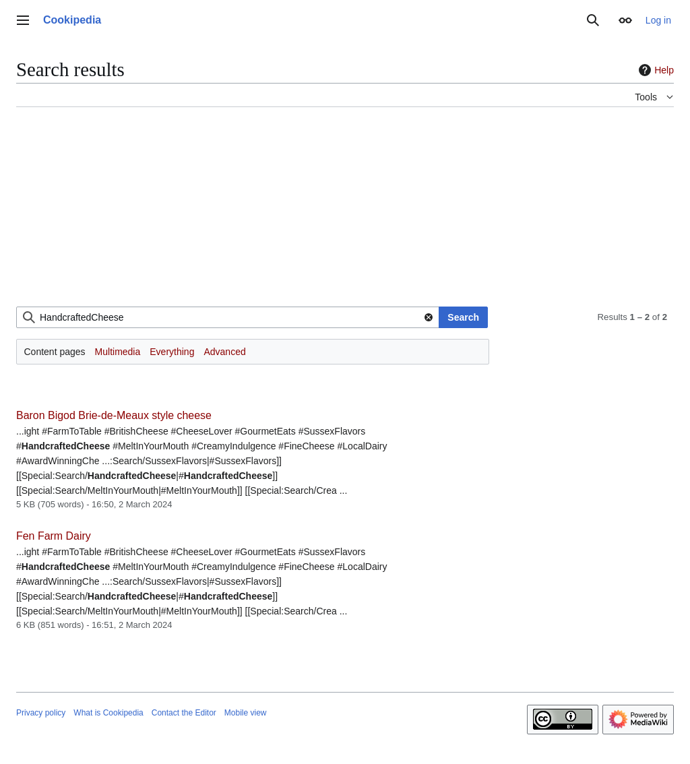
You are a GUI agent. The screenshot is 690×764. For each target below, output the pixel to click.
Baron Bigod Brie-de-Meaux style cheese (114, 415)
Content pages (55, 351)
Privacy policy (40, 713)
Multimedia (118, 351)
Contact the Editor (184, 713)
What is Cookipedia (108, 713)
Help (654, 70)
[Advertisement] (345, 212)
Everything (172, 351)
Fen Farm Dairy (53, 536)
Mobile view (245, 713)
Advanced (224, 351)
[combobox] (227, 317)
